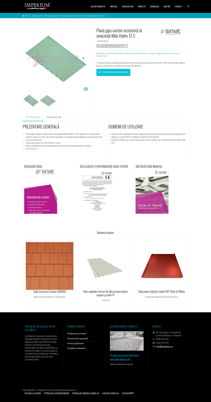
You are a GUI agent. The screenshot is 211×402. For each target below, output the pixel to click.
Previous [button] (28, 59)
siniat (177, 53)
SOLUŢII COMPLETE (98, 6)
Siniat (104, 56)
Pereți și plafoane (112, 53)
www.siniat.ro (32, 149)
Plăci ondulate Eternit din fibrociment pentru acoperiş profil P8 (105, 293)
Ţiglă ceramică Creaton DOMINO (49, 291)
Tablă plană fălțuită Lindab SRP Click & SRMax (161, 291)
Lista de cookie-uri (110, 393)
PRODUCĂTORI (127, 6)
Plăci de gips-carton (127, 53)
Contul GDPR (128, 393)
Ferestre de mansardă (77, 338)
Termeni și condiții (32, 393)
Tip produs (152, 53)
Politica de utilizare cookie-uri (85, 393)
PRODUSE (113, 6)
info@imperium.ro (164, 346)
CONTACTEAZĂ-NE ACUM (113, 72)
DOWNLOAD (154, 6)
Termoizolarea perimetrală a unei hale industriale (124, 357)
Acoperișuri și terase (76, 333)
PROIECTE (142, 6)
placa (172, 53)
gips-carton (165, 53)
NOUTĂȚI (167, 6)
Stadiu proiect (141, 53)
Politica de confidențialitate (56, 393)
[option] (56, 59)
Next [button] (83, 59)
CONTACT (178, 6)
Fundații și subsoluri (76, 348)
